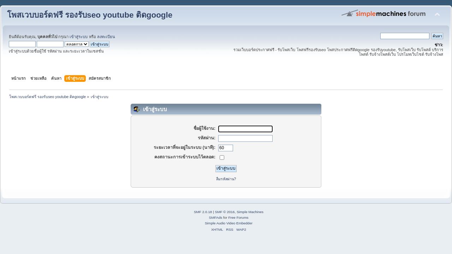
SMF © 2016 (225, 212)
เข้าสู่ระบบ (79, 37)
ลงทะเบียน (106, 37)
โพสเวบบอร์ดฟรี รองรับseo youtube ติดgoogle (89, 15)
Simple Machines (250, 212)
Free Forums (238, 217)
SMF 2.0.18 (203, 212)
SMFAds (215, 217)
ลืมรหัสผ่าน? (226, 179)
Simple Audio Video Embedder (228, 223)
